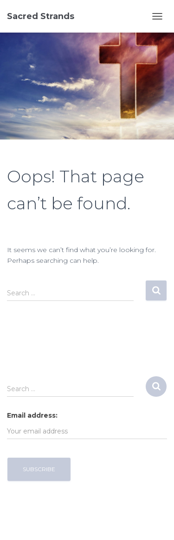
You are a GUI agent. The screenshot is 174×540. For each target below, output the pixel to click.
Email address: (32, 415)
